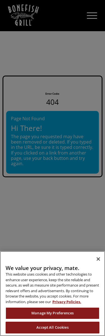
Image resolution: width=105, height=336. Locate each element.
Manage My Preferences (52, 312)
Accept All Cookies (52, 327)
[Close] (98, 259)
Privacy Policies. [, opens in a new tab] (66, 301)
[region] (52, 293)
